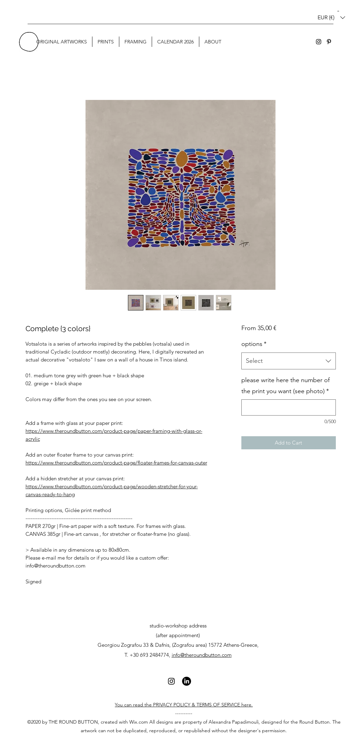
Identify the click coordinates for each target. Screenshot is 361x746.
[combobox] (288, 361)
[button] (331, 17)
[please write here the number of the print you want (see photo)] (288, 407)
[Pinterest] (328, 41)
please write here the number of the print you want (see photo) (285, 385)
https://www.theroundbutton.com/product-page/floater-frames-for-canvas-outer (116, 462)
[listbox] (331, 17)
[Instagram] (318, 41)
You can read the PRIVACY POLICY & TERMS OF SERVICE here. (184, 705)
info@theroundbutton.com (202, 655)
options (254, 344)
